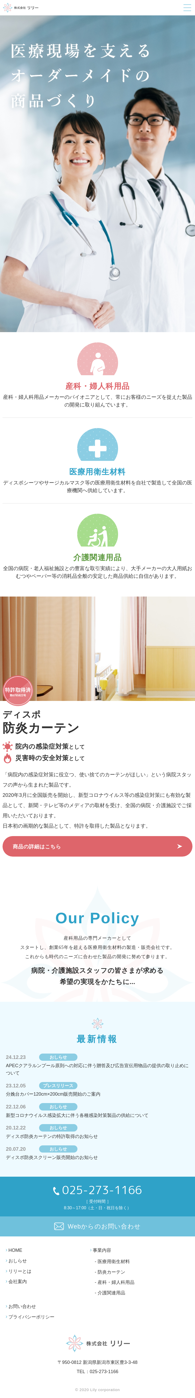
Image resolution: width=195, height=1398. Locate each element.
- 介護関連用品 (110, 1293)
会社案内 (17, 1281)
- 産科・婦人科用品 (114, 1282)
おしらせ (17, 1260)
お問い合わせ (22, 1306)
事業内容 (102, 1250)
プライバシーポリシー (31, 1317)
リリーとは (19, 1271)
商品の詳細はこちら (37, 846)
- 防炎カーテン (110, 1272)
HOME (15, 1250)
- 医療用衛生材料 (112, 1261)
